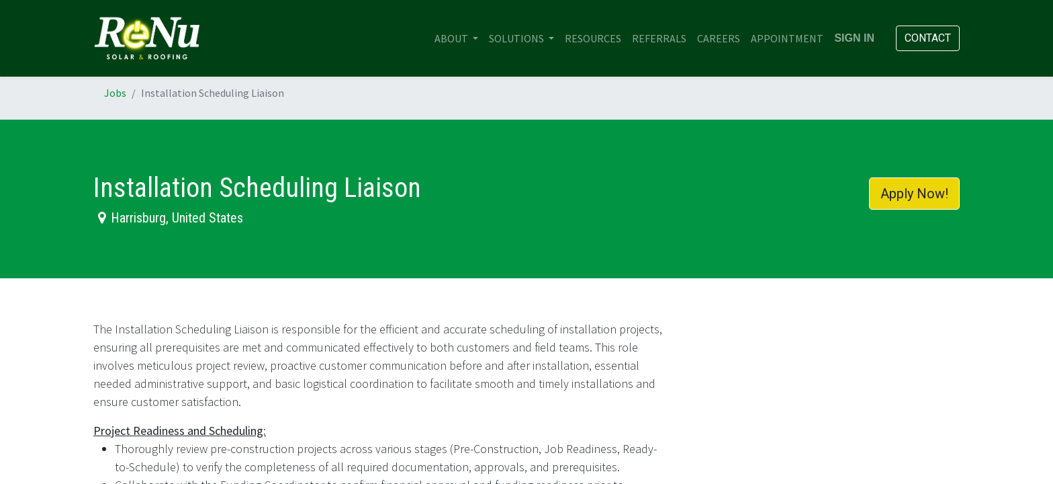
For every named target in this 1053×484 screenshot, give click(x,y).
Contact (928, 38)
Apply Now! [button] (914, 194)
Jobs (115, 92)
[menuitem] (593, 38)
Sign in (854, 38)
